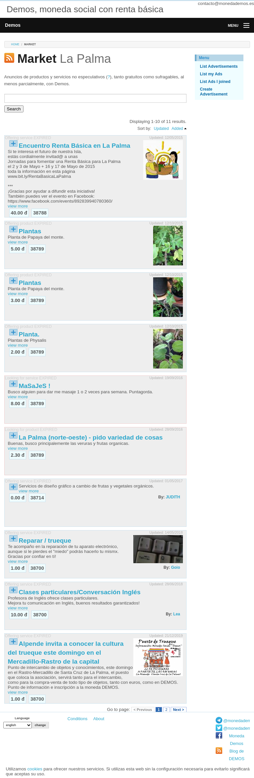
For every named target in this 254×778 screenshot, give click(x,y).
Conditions (77, 718)
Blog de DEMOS (236, 755)
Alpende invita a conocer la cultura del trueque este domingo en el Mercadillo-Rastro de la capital (66, 652)
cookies (34, 768)
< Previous (143, 710)
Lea (176, 614)
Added (177, 128)
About (98, 718)
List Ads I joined (215, 81)
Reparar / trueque (45, 540)
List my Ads (211, 74)
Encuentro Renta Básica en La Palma (74, 145)
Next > (178, 710)
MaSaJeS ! (35, 385)
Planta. (29, 334)
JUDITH (173, 497)
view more (18, 206)
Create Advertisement (214, 92)
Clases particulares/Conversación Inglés (80, 592)
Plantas (30, 231)
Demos (13, 25)
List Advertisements (219, 66)
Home (15, 44)
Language (22, 718)
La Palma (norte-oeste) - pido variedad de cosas (91, 437)
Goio (175, 567)
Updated (161, 128)
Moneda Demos (236, 739)
